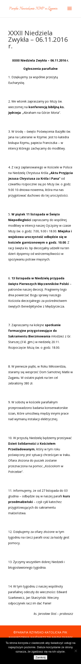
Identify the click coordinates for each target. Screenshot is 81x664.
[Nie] (75, 651)
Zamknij (40, 657)
